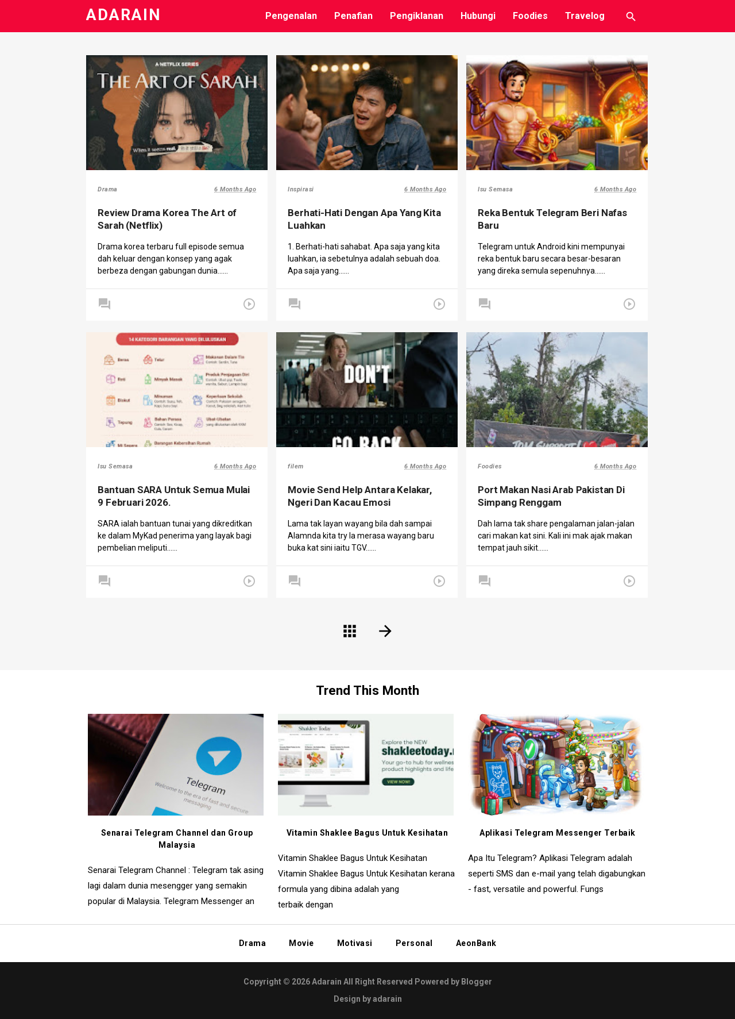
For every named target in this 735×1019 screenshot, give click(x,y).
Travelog (585, 15)
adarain (387, 998)
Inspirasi (304, 190)
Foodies (530, 15)
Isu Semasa (498, 190)
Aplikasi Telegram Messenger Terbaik (557, 832)
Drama (110, 190)
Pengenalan (291, 15)
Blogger (476, 981)
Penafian (353, 15)
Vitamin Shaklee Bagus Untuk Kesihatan (367, 832)
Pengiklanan (416, 15)
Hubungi (478, 15)
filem (299, 467)
